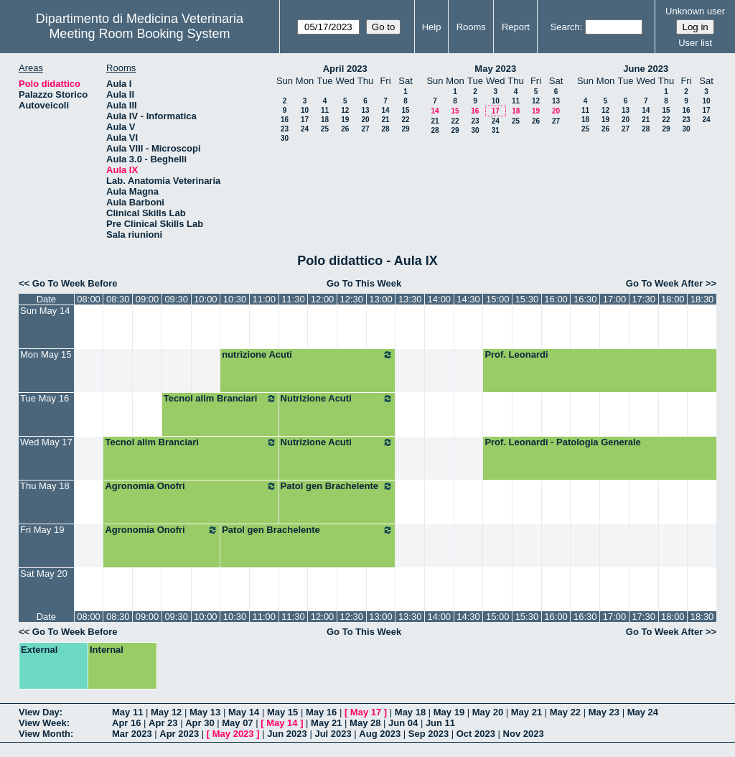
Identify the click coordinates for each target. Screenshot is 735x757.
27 (365, 129)
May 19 (449, 712)
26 (345, 129)
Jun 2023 (287, 733)
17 (305, 120)
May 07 (237, 722)
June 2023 (645, 68)
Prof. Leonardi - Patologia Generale (562, 442)
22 (405, 120)
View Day (39, 712)
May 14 (243, 712)
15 (405, 110)
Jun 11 (440, 722)
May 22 (565, 712)
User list (695, 42)
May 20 (487, 712)
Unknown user (695, 11)
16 (285, 120)
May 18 (410, 712)
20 (365, 120)
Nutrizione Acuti (337, 398)
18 (325, 120)
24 (305, 129)
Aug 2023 (380, 733)
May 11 (127, 712)
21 (385, 120)
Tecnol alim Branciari (220, 398)
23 (285, 129)
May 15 (282, 712)
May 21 (526, 712)
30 (285, 138)
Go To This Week (364, 283)
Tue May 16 (44, 398)
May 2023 (495, 68)
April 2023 (345, 68)
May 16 (321, 712)
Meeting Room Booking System (139, 34)
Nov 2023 (523, 733)
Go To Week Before (75, 283)
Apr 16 (126, 722)
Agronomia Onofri (190, 486)
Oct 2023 (476, 733)
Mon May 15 (46, 354)
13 (365, 110)
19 (345, 120)
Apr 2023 (179, 733)
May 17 (365, 712)
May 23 (604, 712)
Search (565, 27)
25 (325, 129)
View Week (43, 722)
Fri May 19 (42, 529)
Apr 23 (163, 722)
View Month (44, 733)
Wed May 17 (46, 442)
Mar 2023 (132, 733)
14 (385, 110)
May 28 (365, 722)
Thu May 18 (45, 485)
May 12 (166, 712)
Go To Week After (664, 283)
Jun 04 (403, 722)
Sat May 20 (43, 573)
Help (431, 27)
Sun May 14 (45, 310)
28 (385, 129)
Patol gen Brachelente (337, 486)
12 (345, 110)
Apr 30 (199, 722)
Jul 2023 (332, 733)
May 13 (204, 712)
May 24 (642, 712)
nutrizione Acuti (307, 355)
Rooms (471, 27)
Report (516, 27)
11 (325, 110)
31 (496, 130)
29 (405, 129)
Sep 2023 (428, 733)
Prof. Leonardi (516, 354)
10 (305, 110)
